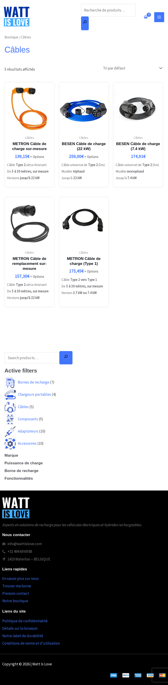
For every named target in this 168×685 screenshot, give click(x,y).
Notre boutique (15, 600)
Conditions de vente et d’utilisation (31, 643)
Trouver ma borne (16, 585)
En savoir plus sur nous (20, 578)
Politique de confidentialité (25, 620)
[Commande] (131, 68)
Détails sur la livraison (19, 628)
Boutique (11, 37)
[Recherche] (85, 23)
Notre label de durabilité (22, 635)
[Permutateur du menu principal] (159, 17)
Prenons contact (15, 593)
